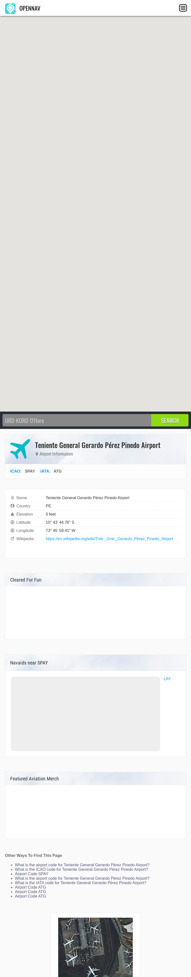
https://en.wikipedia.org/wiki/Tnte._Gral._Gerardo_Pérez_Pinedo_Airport (109, 539)
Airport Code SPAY (31, 874)
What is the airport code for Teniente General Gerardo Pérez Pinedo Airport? (82, 865)
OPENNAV (22, 7)
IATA (45, 471)
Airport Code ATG (30, 887)
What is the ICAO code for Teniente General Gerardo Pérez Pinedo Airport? (81, 869)
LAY (167, 679)
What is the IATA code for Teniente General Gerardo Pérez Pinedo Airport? (80, 883)
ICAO (15, 471)
